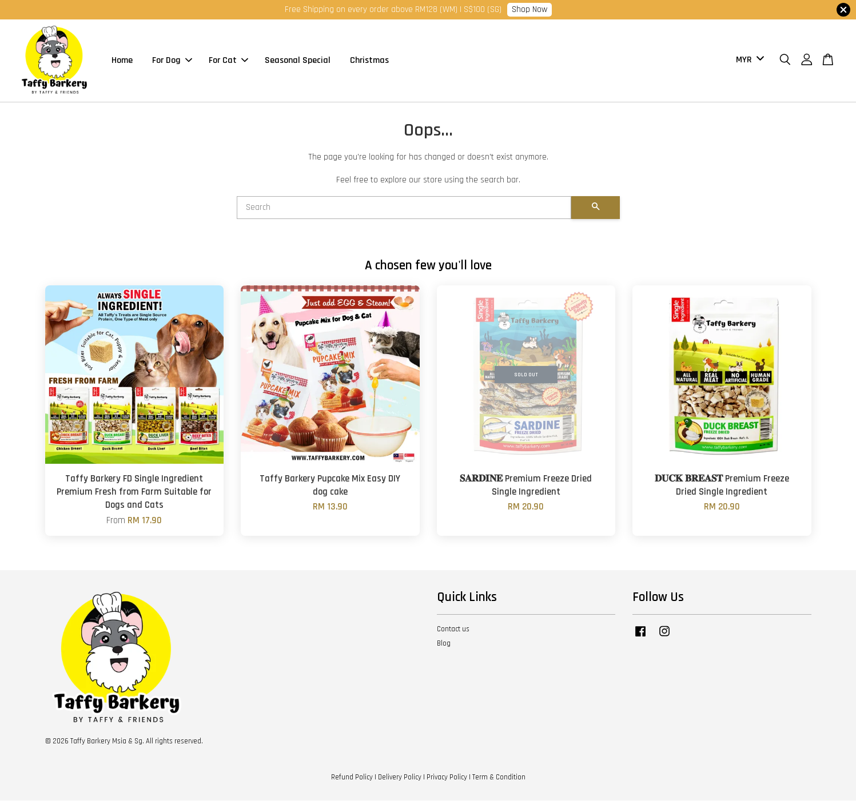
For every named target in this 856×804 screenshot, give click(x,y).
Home (122, 62)
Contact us (453, 632)
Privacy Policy (447, 780)
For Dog (172, 62)
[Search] (404, 211)
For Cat (228, 62)
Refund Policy (352, 780)
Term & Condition (498, 780)
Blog (444, 646)
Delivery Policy (399, 780)
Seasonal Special (298, 62)
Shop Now (529, 9)
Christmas (369, 62)
